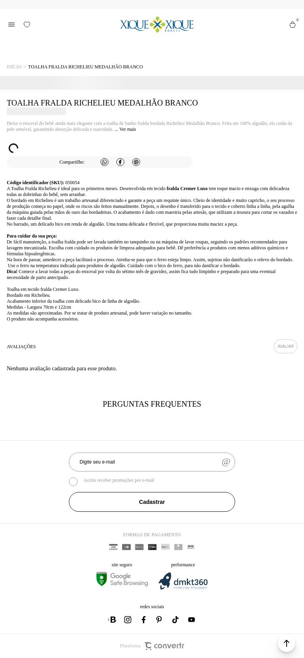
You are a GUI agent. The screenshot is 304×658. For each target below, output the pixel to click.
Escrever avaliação (285, 346)
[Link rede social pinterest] (160, 620)
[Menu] (11, 24)
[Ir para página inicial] (14, 67)
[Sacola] (292, 24)
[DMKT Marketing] (183, 588)
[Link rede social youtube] (192, 620)
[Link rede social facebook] (144, 620)
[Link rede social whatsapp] (112, 620)
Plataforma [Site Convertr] (152, 646)
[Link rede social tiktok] (176, 620)
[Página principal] (157, 24)
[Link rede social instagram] (128, 620)
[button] (286, 643)
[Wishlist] (27, 24)
